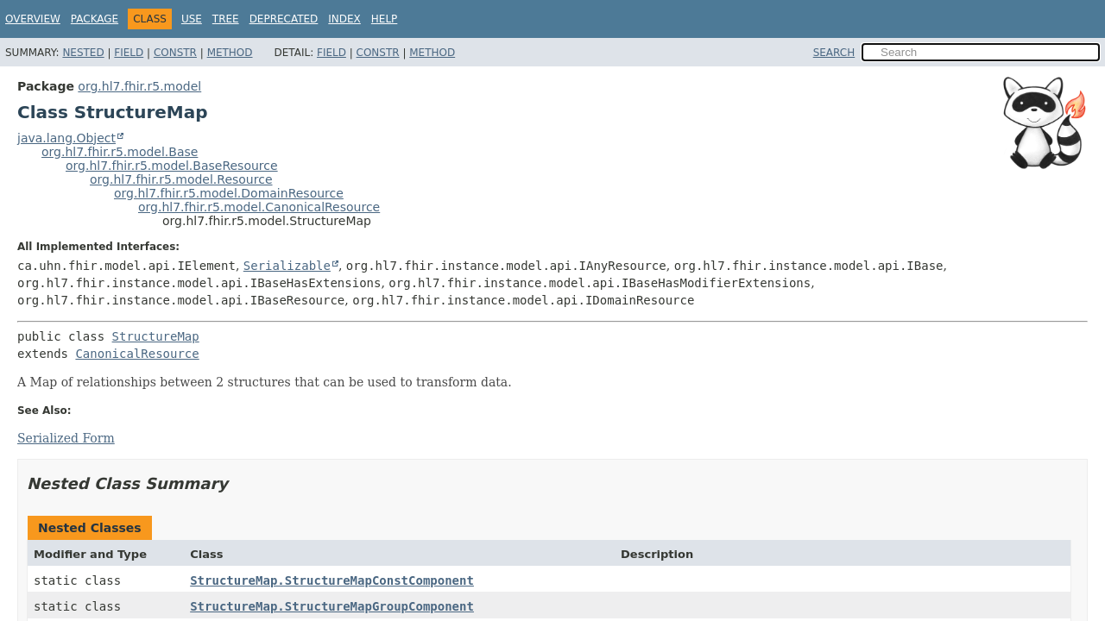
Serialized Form (66, 438)
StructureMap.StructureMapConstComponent (332, 580)
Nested (83, 53)
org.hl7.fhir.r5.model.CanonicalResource (259, 207)
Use (191, 19)
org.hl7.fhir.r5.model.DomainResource (229, 193)
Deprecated (284, 19)
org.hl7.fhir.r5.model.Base (119, 152)
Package (94, 19)
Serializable (287, 266)
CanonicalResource (137, 354)
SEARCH (834, 53)
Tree (225, 19)
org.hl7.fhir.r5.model (139, 86)
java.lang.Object (66, 138)
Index (344, 19)
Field (128, 53)
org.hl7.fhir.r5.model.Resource (181, 179)
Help (384, 19)
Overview (32, 19)
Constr (175, 53)
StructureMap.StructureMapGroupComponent (332, 606)
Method (230, 53)
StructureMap (155, 336)
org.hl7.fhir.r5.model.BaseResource (172, 165)
